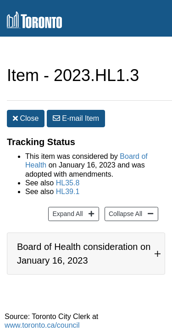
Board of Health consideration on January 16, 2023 (83, 253)
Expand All (66, 213)
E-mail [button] (76, 118)
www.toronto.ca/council (42, 325)
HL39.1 (68, 191)
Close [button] (26, 118)
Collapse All (124, 213)
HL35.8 (68, 183)
